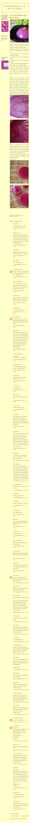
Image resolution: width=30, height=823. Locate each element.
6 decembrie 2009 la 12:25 (20, 621)
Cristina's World (16, 353)
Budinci (16, 216)
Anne (14, 575)
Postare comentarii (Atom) (20, 818)
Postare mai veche (25, 815)
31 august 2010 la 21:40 (20, 764)
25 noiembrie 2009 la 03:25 (20, 591)
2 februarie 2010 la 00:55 (20, 750)
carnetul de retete (16, 717)
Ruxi (14, 414)
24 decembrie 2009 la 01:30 (21, 654)
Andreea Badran (16, 281)
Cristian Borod (16, 645)
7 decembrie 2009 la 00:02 (20, 634)
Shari (14, 501)
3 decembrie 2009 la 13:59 (20, 612)
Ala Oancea (15, 364)
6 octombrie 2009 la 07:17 (20, 480)
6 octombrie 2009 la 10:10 (20, 490)
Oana (14, 223)
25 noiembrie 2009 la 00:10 (20, 582)
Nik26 (14, 249)
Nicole (14, 673)
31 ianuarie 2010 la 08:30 (20, 740)
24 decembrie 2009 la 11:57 (21, 678)
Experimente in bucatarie (15, 7)
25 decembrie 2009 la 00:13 (21, 689)
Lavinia (14, 232)
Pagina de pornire (15, 815)
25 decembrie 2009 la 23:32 (21, 714)
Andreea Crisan (16, 753)
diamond (14, 394)
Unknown (15, 316)
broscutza (15, 595)
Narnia (14, 657)
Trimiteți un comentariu (14, 813)
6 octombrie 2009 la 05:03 (20, 460)
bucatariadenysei (16, 269)
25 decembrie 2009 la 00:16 (21, 702)
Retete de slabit (16, 540)
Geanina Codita (16, 693)
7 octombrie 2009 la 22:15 (20, 497)
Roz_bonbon (15, 484)
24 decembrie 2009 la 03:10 (21, 669)
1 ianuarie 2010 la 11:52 (20, 722)
